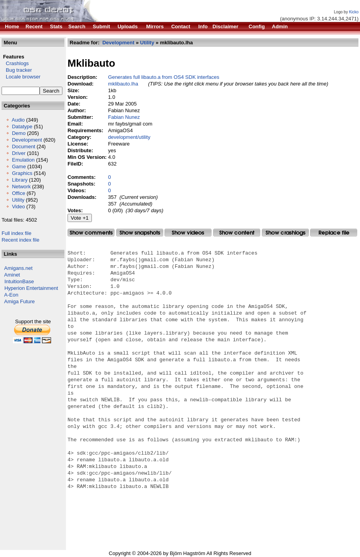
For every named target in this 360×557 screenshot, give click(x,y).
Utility (18, 200)
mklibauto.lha (123, 84)
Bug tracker (17, 70)
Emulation (23, 160)
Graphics (22, 173)
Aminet (12, 275)
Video (18, 206)
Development (27, 140)
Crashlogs (15, 63)
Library (19, 180)
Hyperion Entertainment (31, 288)
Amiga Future (19, 301)
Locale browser (21, 77)
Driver (19, 153)
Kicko (353, 12)
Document (23, 146)
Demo (19, 133)
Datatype (22, 126)
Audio (18, 120)
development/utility (129, 137)
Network (21, 186)
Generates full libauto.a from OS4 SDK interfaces (163, 77)
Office (18, 193)
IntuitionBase (19, 281)
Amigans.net (18, 268)
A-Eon (11, 295)
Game (19, 166)
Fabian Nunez (124, 117)
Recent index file (20, 240)
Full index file (16, 233)
